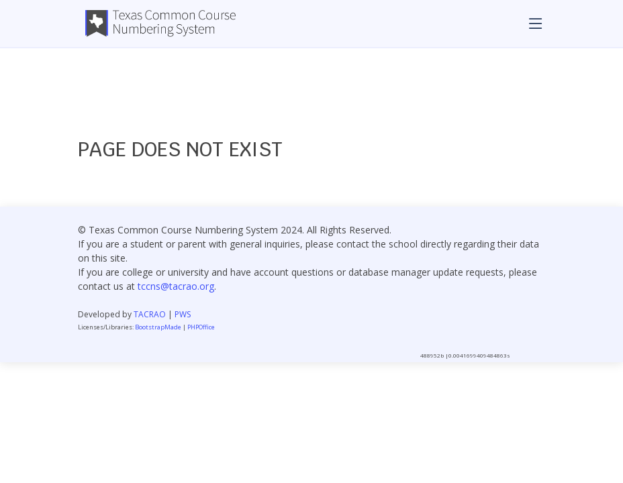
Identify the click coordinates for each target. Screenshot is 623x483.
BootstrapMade (158, 327)
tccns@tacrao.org (176, 286)
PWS (183, 314)
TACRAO (150, 314)
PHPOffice (201, 327)
